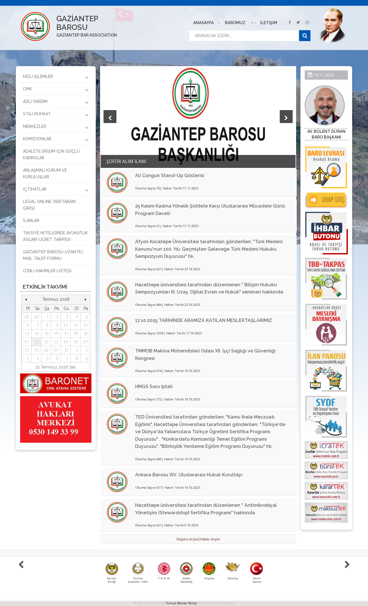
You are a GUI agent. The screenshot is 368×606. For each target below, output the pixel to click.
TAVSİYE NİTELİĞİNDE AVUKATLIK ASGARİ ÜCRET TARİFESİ (55, 236)
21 (37, 341)
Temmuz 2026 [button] (56, 299)
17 (66, 333)
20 (26, 341)
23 (56, 341)
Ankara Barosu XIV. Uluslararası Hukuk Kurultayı (188, 474)
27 (27, 350)
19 (86, 333)
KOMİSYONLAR (56, 140)
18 (76, 333)
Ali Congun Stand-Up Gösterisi (169, 175)
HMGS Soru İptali (153, 386)
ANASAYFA (203, 22)
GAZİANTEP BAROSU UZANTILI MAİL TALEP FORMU (53, 255)
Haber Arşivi (210, 539)
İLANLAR (31, 220)
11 (76, 325)
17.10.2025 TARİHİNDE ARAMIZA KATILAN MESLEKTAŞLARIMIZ (203, 320)
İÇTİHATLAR (56, 190)
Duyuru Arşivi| (188, 539)
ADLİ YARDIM (56, 102)
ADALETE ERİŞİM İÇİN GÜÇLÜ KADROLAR (51, 154)
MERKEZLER (56, 127)
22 (46, 341)
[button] (26, 299)
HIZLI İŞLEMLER (56, 77)
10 (66, 325)
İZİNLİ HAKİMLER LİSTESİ (47, 271)
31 (66, 350)
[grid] (56, 333)
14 (37, 333)
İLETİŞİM (268, 22)
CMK (56, 90)
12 (86, 325)
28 (36, 350)
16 (56, 333)
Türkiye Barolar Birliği (181, 603)
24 (66, 341)
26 (85, 341)
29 (26, 316)
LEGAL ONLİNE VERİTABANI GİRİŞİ (49, 204)
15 (47, 333)
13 (27, 333)
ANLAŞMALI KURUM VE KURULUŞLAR (45, 173)
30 (36, 316)
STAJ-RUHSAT (56, 115)
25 (76, 341)
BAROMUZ (235, 22)
